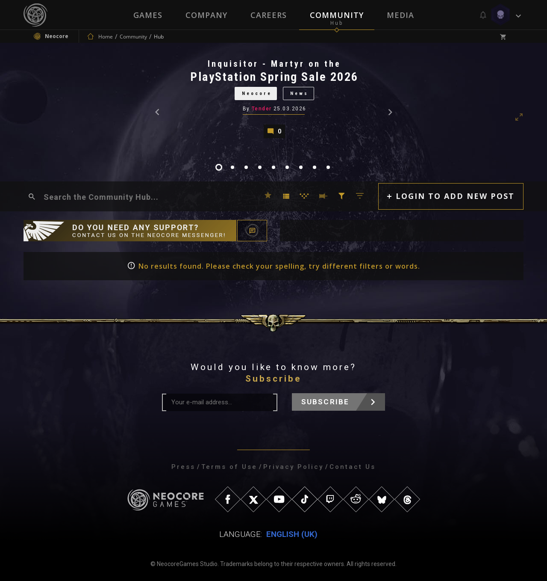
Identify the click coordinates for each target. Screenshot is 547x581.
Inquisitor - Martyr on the (274, 64)
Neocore (256, 93)
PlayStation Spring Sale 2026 (274, 77)
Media (400, 15)
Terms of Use (229, 467)
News (299, 93)
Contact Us (352, 467)
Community (337, 15)
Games (147, 15)
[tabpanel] (273, 98)
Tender (262, 109)
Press (183, 467)
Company (206, 15)
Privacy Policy (293, 467)
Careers (268, 15)
